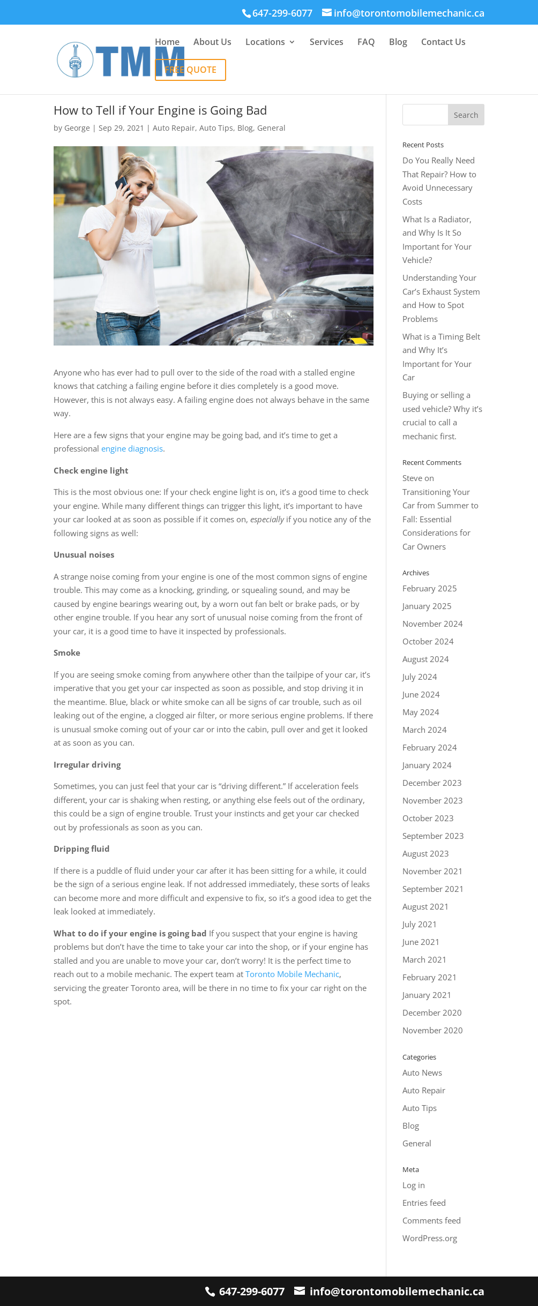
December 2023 (432, 782)
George (77, 128)
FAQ (366, 43)
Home (167, 43)
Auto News (422, 1072)
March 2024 (424, 729)
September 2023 (433, 835)
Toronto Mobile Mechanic (292, 974)
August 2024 (425, 659)
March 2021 (424, 959)
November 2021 (432, 871)
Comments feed (431, 1220)
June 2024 (421, 694)
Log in (413, 1185)
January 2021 (427, 994)
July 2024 (419, 676)
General (271, 128)
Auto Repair (174, 128)
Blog (398, 43)
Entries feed (424, 1202)
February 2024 (429, 747)
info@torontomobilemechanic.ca (397, 1291)
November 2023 (432, 800)
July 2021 (419, 924)
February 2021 (429, 977)
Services (326, 43)
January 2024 (427, 765)
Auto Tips (216, 128)
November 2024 (432, 623)
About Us (212, 43)
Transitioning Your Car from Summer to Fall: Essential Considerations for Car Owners (440, 519)
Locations (265, 43)
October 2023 (428, 818)
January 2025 (427, 606)
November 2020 (432, 1030)
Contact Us (443, 43)
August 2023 (425, 853)
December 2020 (432, 1012)
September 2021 (433, 888)
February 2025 (429, 588)
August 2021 (425, 906)
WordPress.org (429, 1238)
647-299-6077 (252, 1291)
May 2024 (420, 712)
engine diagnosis (132, 448)
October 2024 (428, 641)
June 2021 (421, 941)
